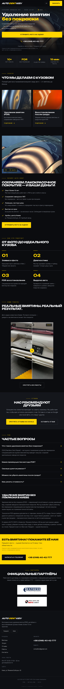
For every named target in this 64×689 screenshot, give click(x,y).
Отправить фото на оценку (32, 35)
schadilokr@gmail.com (40, 649)
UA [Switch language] (46, 3)
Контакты (5, 652)
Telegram (6, 631)
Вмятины (5, 640)
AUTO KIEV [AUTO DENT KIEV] (12, 3)
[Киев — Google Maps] (40, 10)
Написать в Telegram (14, 557)
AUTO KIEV (12, 618)
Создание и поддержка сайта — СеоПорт (32, 686)
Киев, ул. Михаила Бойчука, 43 (11, 670)
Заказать (56, 3)
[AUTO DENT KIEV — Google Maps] (39, 61)
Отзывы (4, 646)
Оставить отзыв (48, 422)
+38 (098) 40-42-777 (40, 557)
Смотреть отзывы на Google (21, 422)
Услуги (4, 643)
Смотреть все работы (32, 385)
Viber (14, 631)
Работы (4, 649)
